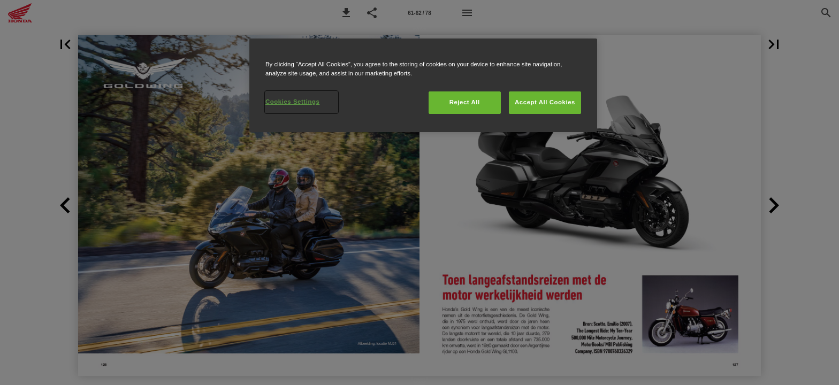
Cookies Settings (292, 101)
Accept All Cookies (545, 102)
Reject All (464, 102)
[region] (423, 85)
